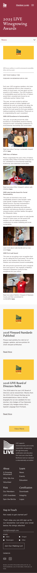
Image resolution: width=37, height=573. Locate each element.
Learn (22, 468)
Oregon (24, 537)
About (6, 468)
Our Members (8, 491)
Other (23, 540)
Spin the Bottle (9, 499)
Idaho (7, 537)
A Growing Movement (7, 473)
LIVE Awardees (9, 495)
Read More (7, 352)
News (4, 40)
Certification (25, 488)
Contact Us (6, 553)
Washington (10, 540)
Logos (21, 499)
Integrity (22, 495)
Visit (5, 488)
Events (22, 476)
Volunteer (7, 482)
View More (19, 428)
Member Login (22, 5)
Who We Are (8, 478)
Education (23, 480)
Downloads (23, 491)
